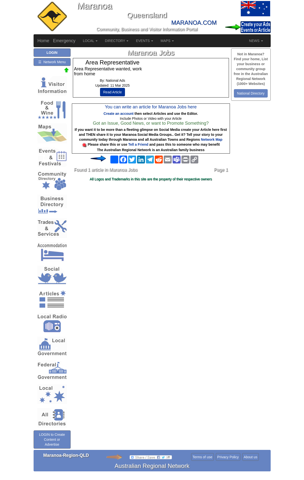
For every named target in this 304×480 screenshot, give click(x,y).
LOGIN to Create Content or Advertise (52, 439)
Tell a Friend (138, 144)
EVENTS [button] (144, 41)
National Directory (250, 93)
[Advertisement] (151, 222)
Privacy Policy (228, 457)
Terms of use (202, 457)
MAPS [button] (167, 41)
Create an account (118, 114)
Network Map (212, 139)
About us (250, 457)
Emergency (64, 40)
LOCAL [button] (90, 41)
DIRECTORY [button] (117, 41)
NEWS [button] (256, 41)
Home (43, 40)
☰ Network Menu (52, 62)
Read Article (112, 92)
